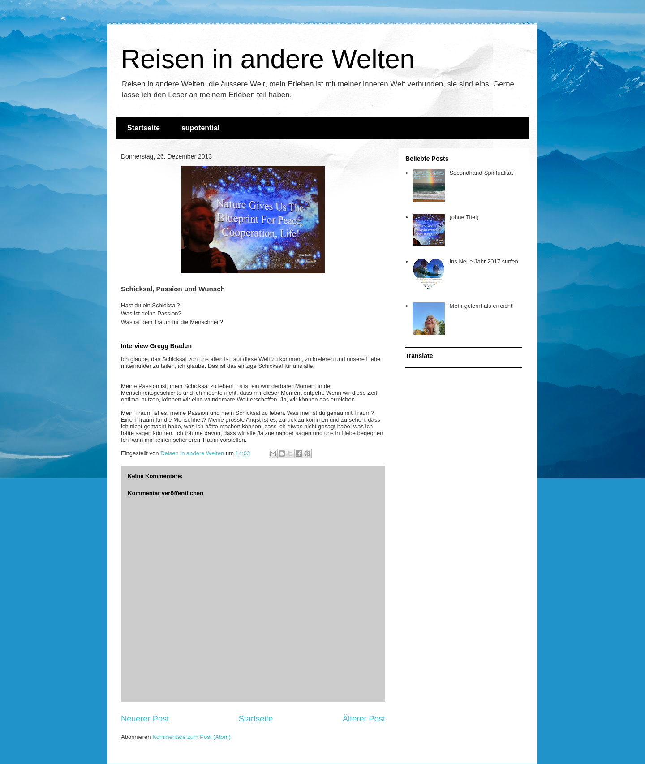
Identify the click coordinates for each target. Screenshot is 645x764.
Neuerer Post (145, 718)
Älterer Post (364, 718)
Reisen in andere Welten (268, 59)
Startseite (143, 128)
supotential (200, 128)
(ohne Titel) (463, 217)
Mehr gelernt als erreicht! (481, 305)
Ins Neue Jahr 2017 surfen (483, 261)
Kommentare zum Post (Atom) (191, 737)
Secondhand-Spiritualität (481, 172)
